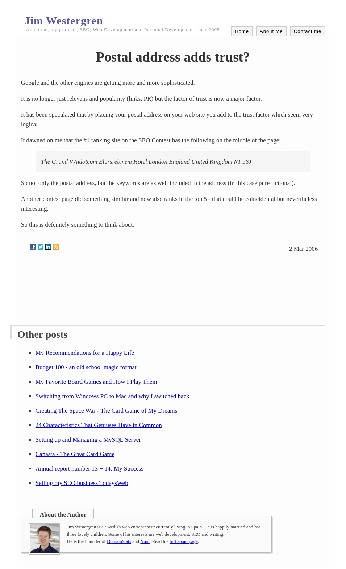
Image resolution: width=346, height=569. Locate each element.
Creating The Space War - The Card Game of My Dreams (106, 410)
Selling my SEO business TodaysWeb (82, 483)
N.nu (145, 541)
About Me (271, 31)
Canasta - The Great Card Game (75, 454)
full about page (184, 541)
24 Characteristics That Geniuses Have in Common (99, 425)
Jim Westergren (64, 20)
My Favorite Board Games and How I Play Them (96, 381)
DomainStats (119, 541)
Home (242, 31)
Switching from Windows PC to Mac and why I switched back (112, 396)
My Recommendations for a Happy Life (85, 352)
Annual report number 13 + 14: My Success (89, 468)
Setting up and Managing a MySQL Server (88, 439)
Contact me (307, 31)
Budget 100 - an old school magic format (86, 367)
